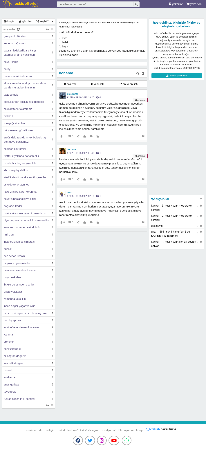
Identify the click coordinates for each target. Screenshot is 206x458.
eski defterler (20, 4)
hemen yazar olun (176, 75)
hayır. (63, 46)
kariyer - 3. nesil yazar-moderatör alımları (176, 207)
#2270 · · (84, 97)
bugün (9, 21)
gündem (25, 21)
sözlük (117, 430)
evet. (63, 38)
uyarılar (129, 430)
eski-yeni (70, 83)
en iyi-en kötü (129, 83)
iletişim (50, 430)
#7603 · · (84, 195)
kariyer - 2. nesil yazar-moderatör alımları (176, 217)
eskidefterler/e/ (68, 430)
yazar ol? (194, 4)
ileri (49, 29)
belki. (63, 42)
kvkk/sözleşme (90, 430)
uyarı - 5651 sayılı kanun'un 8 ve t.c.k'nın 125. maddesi (176, 233)
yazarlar (176, 4)
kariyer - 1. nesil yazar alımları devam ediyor (176, 243)
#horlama (140, 100)
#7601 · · (84, 152)
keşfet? (42, 21)
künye (140, 430)
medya (106, 430)
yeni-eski (97, 83)
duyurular (160, 199)
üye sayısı (176, 226)
